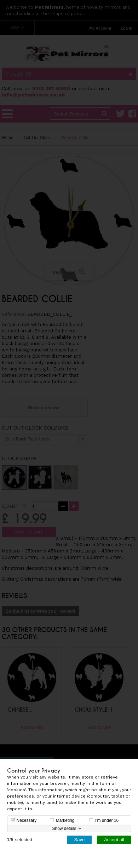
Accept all (114, 839)
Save (79, 839)
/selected (20, 839)
